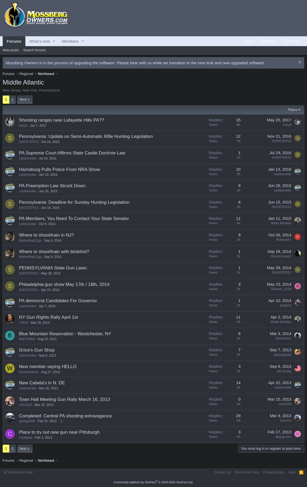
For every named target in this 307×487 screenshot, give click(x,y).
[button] (54, 41)
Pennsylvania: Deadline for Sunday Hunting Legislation (74, 202)
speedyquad (282, 355)
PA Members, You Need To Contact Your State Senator (74, 218)
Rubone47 (284, 240)
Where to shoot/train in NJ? (46, 235)
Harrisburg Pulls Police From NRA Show (59, 169)
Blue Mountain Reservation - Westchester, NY (65, 333)
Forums (14, 41)
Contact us (222, 472)
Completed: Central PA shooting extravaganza (65, 415)
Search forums (34, 50)
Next (23, 99)
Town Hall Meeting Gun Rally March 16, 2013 (64, 399)
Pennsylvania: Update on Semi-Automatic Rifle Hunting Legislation (86, 136)
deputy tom (283, 437)
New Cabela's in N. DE (42, 382)
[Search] (292, 41)
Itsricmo (285, 420)
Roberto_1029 (281, 289)
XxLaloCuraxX (281, 256)
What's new (39, 41)
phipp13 (285, 305)
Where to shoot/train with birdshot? (54, 251)
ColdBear (25, 438)
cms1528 (25, 405)
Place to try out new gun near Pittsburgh (59, 432)
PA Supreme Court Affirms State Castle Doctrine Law (72, 152)
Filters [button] (292, 110)
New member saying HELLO (47, 366)
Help (292, 472)
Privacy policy (273, 472)
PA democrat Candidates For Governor (58, 300)
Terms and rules (247, 472)
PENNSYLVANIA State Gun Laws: (53, 267)
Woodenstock (28, 372)
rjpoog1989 (27, 421)
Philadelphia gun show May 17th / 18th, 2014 (64, 284)
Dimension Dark (18, 472)
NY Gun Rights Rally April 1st (48, 317)
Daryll (23, 125)
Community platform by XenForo (153, 482)
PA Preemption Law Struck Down (52, 185)
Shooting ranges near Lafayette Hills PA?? (61, 120)
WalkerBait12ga (30, 240)
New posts (11, 50)
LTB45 (23, 323)
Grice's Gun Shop (37, 350)
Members (70, 41)
